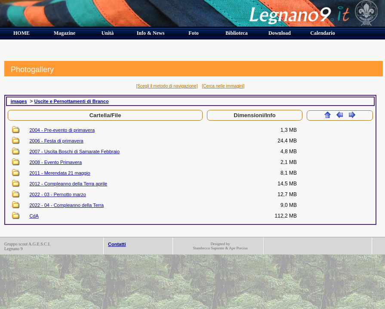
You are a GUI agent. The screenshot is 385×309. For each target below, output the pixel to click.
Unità (108, 33)
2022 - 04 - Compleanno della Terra (66, 205)
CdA (33, 215)
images (19, 101)
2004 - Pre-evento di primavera (62, 130)
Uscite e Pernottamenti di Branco (71, 101)
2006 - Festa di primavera (56, 140)
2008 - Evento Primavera (55, 162)
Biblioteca (236, 33)
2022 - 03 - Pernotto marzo (57, 194)
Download (279, 33)
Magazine (64, 33)
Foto (193, 33)
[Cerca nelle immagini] (223, 86)
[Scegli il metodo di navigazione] (167, 86)
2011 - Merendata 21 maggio (59, 173)
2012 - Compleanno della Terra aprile (68, 183)
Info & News (151, 33)
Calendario (322, 33)
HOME (21, 33)
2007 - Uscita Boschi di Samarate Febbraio (74, 151)
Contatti (117, 244)
